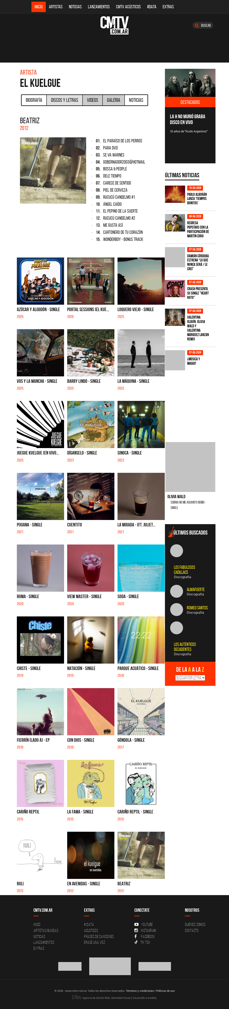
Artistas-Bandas (45, 930)
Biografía (34, 100)
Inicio (39, 6)
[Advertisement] (196, 403)
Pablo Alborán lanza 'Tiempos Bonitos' (197, 198)
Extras (168, 6)
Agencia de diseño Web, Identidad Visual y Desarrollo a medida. (114, 998)
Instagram (145, 930)
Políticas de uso (165, 991)
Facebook (144, 936)
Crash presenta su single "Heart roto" (198, 293)
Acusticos (91, 930)
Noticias (75, 6)
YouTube (143, 924)
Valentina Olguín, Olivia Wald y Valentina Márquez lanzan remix (198, 328)
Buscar (203, 25)
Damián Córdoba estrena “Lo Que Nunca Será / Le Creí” (198, 262)
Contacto (192, 930)
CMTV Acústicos (128, 6)
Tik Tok (142, 942)
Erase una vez (94, 942)
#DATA (151, 6)
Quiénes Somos (195, 924)
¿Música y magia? (193, 361)
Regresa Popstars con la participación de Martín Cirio (198, 229)
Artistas (56, 6)
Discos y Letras (64, 100)
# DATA (89, 924)
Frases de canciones (99, 936)
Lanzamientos (99, 6)
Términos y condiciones (140, 991)
